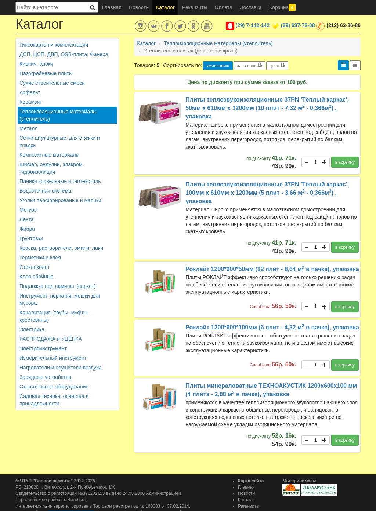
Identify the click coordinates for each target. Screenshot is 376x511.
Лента (26, 219)
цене (277, 65)
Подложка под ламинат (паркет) (57, 286)
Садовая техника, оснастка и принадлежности (53, 399)
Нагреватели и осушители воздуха (60, 368)
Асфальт (29, 92)
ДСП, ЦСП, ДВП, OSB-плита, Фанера (63, 54)
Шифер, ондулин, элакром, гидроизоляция (51, 168)
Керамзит (30, 102)
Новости (139, 7)
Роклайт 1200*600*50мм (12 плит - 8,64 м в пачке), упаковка (272, 269)
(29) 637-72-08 (298, 25)
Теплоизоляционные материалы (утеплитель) (58, 115)
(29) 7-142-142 (253, 25)
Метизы (28, 210)
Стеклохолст (34, 267)
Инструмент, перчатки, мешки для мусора (59, 299)
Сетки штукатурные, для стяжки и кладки (59, 141)
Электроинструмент (43, 348)
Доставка (251, 7)
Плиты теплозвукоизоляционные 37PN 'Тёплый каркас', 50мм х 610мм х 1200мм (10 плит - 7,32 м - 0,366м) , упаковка (267, 108)
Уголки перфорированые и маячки (60, 200)
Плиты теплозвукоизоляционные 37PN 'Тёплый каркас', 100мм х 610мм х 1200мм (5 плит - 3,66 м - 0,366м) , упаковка (267, 192)
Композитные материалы (49, 155)
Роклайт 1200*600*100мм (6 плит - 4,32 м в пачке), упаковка (272, 327)
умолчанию (217, 65)
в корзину (345, 162)
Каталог (165, 7)
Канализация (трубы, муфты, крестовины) (54, 316)
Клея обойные (36, 277)
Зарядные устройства (45, 377)
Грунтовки (31, 238)
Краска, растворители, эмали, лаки (61, 248)
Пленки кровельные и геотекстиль (60, 181)
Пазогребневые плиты (46, 73)
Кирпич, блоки (36, 64)
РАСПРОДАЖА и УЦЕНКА (50, 339)
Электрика (31, 329)
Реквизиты (194, 7)
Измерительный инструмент (53, 358)
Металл (28, 128)
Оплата (223, 7)
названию (249, 65)
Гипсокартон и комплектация (53, 45)
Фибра (27, 229)
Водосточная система (45, 191)
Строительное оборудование (53, 387)
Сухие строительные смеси (52, 83)
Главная (112, 7)
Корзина (282, 7)
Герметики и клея (40, 257)
